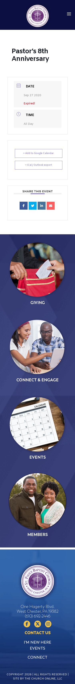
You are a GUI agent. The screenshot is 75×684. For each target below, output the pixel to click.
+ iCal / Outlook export (38, 165)
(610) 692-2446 (37, 642)
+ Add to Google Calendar (38, 153)
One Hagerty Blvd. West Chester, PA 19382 (37, 635)
